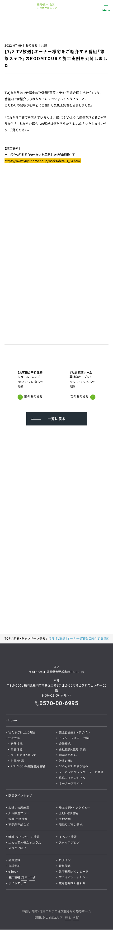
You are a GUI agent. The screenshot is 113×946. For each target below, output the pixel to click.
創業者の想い (68, 755)
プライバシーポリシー (74, 878)
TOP (8, 638)
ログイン (65, 861)
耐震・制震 (17, 761)
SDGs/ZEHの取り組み (73, 767)
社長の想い (66, 761)
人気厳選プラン (18, 814)
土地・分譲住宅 (68, 814)
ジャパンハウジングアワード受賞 (81, 772)
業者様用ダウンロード (74, 872)
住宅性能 (14, 738)
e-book (13, 872)
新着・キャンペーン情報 (29, 638)
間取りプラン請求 (71, 825)
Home (12, 720)
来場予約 (14, 867)
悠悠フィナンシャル (72, 778)
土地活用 (65, 820)
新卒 (24, 878)
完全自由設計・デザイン (74, 732)
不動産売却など (18, 825)
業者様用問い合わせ (72, 884)
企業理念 (65, 744)
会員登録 (14, 861)
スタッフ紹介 (17, 849)
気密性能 (17, 750)
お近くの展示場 (18, 808)
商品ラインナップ (20, 796)
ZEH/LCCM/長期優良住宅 (28, 767)
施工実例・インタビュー (74, 808)
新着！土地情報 (18, 820)
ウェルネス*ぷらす (23, 755)
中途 (32, 878)
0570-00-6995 (58, 703)
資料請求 (65, 867)
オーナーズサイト (71, 784)
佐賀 (76, 919)
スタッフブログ (69, 843)
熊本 (68, 919)
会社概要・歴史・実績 (72, 750)
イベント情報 (68, 837)
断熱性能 (17, 744)
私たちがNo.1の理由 (22, 732)
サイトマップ (17, 884)
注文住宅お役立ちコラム (24, 843)
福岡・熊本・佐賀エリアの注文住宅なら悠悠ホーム (57, 912)
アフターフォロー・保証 (74, 738)
